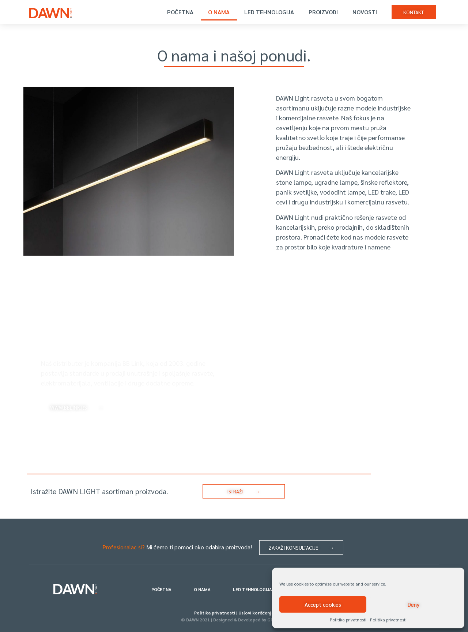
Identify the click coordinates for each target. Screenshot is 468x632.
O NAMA (219, 12)
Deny (413, 604)
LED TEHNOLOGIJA (269, 12)
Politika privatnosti (348, 619)
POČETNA (180, 12)
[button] (414, 12)
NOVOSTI (364, 12)
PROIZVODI (323, 12)
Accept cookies (323, 604)
